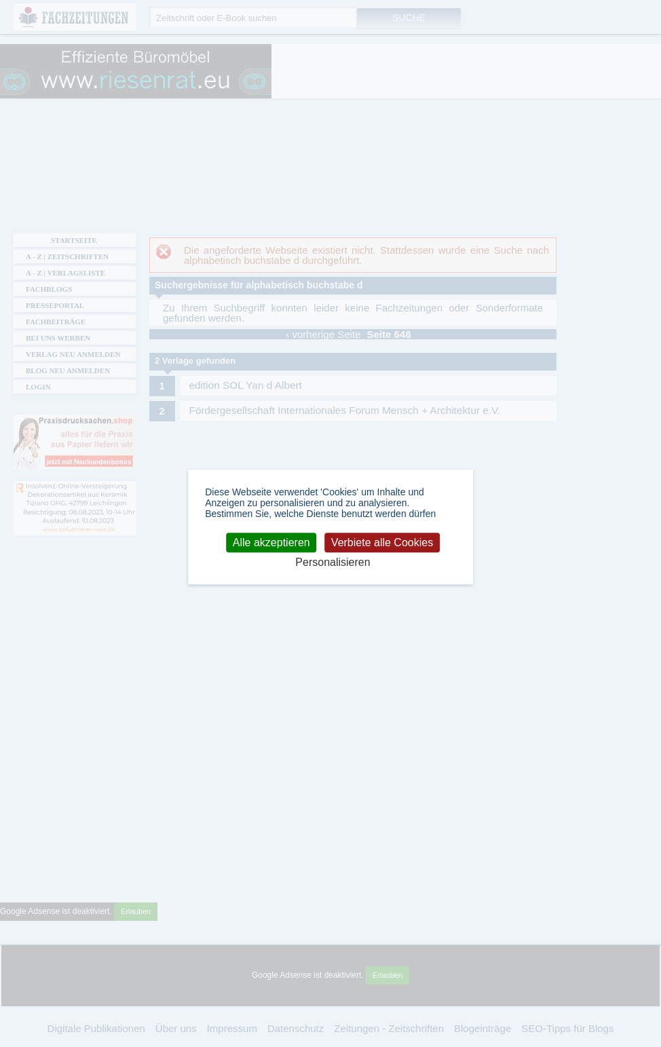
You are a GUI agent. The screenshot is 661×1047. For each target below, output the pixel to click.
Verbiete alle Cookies (382, 542)
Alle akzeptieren (271, 542)
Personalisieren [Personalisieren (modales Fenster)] (332, 562)
